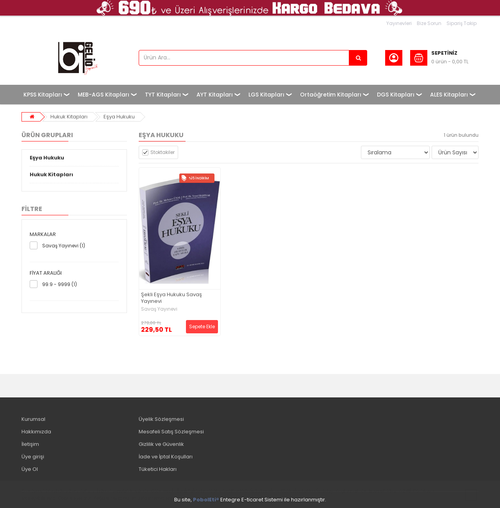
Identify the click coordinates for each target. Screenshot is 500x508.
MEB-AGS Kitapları (103, 94)
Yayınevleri (399, 23)
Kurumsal (33, 419)
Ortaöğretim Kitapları (330, 94)
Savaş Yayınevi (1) (63, 245)
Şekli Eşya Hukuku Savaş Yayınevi (171, 298)
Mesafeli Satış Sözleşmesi (171, 431)
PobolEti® (206, 499)
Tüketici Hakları (158, 469)
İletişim (30, 444)
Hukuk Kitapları (69, 116)
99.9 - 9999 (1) (59, 284)
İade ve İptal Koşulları (166, 456)
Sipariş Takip (461, 23)
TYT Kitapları (163, 94)
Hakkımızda (36, 431)
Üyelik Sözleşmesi (161, 419)
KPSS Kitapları (42, 94)
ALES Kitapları (449, 94)
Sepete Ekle (202, 326)
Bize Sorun (429, 23)
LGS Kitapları (266, 94)
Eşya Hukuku (119, 116)
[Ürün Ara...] (358, 58)
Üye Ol (29, 469)
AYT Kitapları (214, 94)
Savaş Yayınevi (159, 309)
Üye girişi (32, 456)
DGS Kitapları (395, 94)
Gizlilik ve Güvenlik (161, 444)
